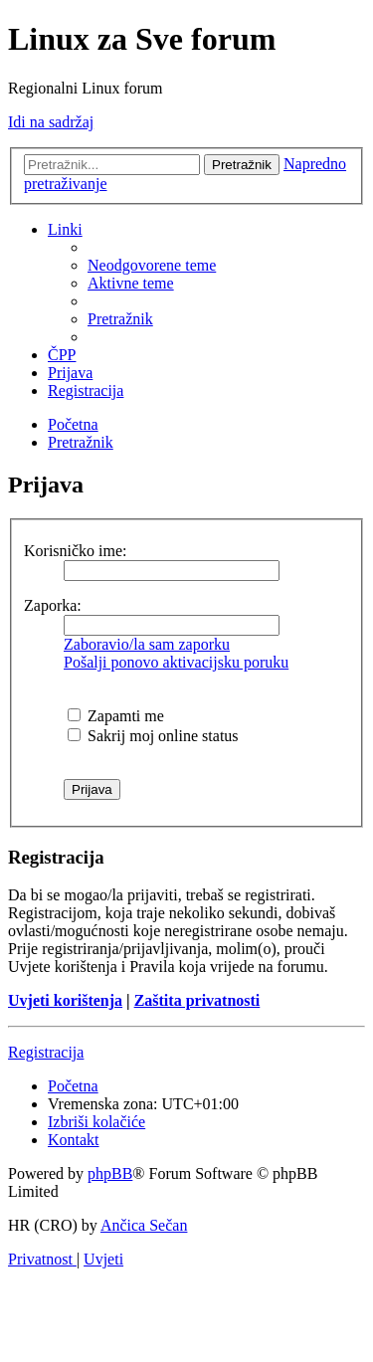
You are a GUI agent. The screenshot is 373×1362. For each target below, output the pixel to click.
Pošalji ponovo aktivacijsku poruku (176, 662)
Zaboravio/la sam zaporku (147, 644)
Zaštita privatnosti (197, 1000)
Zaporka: (53, 605)
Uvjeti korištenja (65, 1000)
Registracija (46, 1052)
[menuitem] (152, 265)
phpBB (110, 1173)
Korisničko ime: (75, 550)
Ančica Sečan (144, 1225)
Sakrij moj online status (153, 735)
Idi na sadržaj (50, 121)
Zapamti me (116, 715)
